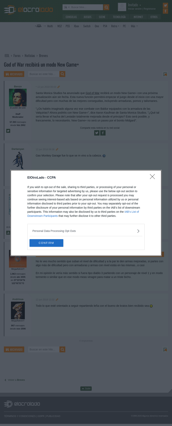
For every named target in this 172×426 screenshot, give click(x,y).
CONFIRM (48, 243)
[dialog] (86, 213)
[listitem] (86, 231)
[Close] (153, 178)
